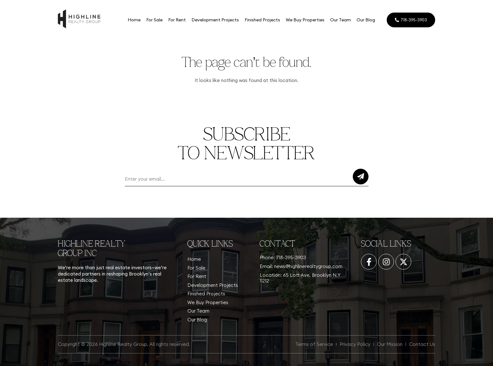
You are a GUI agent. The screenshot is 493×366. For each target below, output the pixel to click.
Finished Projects (262, 20)
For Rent (177, 20)
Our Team (340, 20)
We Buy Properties (305, 20)
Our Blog (366, 20)
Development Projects (215, 20)
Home (134, 20)
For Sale (154, 20)
